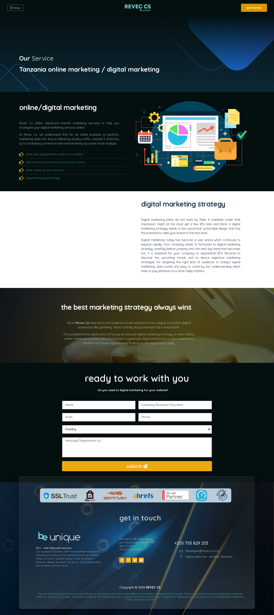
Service (36, 58)
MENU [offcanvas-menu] (15, 8)
